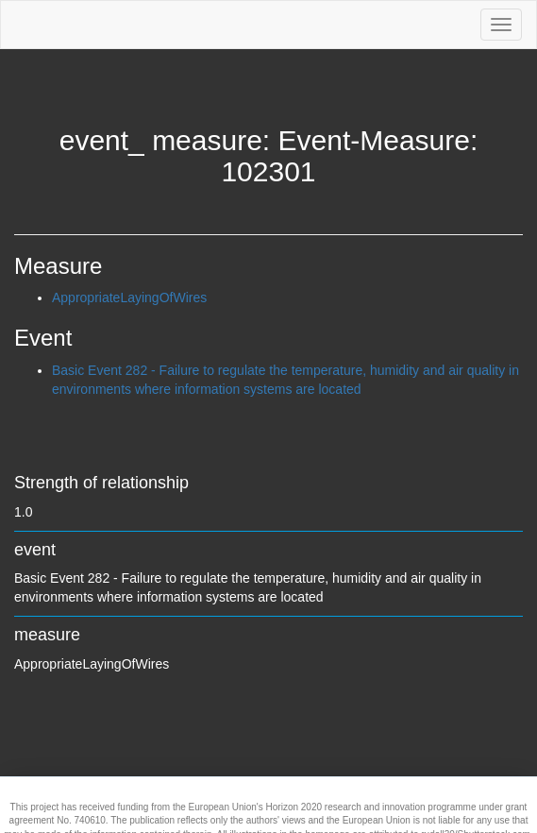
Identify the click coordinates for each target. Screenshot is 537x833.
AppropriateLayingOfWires (129, 297)
